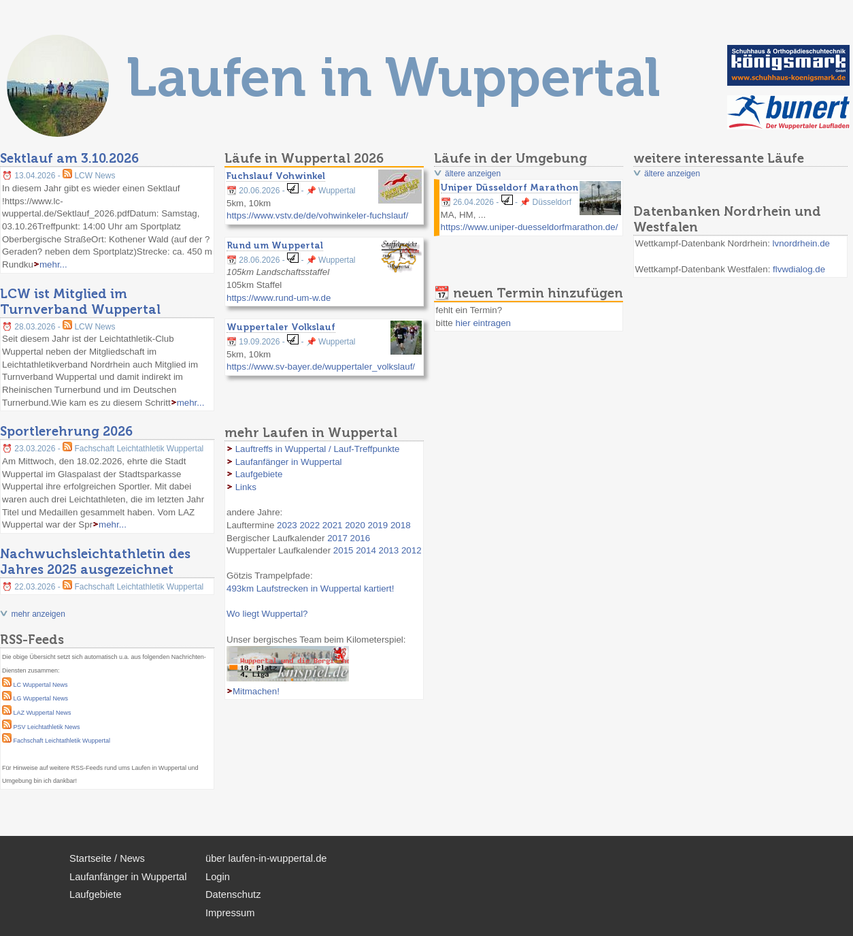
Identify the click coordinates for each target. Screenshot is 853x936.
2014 (366, 550)
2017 (337, 538)
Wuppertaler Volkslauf (281, 326)
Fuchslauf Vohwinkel (276, 175)
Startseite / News (107, 858)
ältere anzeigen (473, 173)
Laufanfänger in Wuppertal (288, 462)
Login (217, 876)
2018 (400, 525)
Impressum (229, 912)
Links (245, 487)
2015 (343, 550)
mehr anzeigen (38, 614)
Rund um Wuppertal (275, 245)
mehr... (53, 264)
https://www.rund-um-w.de (279, 298)
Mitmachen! (256, 691)
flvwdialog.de (799, 269)
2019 (378, 525)
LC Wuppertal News (41, 684)
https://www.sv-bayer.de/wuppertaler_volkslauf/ (321, 366)
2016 (360, 538)
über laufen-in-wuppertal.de (266, 858)
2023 (287, 525)
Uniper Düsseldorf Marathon (509, 187)
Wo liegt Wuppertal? (267, 614)
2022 (309, 525)
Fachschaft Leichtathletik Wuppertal (62, 740)
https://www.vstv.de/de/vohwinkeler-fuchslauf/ (317, 215)
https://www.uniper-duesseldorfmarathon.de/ (529, 227)
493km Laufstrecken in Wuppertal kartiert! (310, 588)
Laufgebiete (259, 474)
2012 (411, 550)
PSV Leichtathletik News (47, 727)
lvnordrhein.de (801, 243)
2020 (355, 525)
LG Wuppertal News (41, 698)
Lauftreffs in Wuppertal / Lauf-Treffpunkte (317, 449)
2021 (332, 525)
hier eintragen (483, 323)
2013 (389, 550)
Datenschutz (233, 894)
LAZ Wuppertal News (42, 712)
